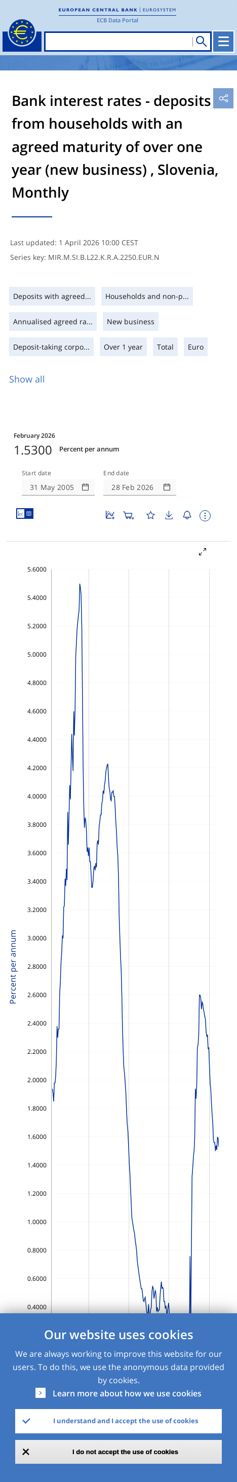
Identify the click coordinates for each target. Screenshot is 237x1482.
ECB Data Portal (117, 20)
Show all (27, 379)
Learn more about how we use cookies (127, 1393)
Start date (36, 473)
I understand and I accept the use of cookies (125, 1420)
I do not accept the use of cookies (125, 1452)
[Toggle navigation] (223, 41)
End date (116, 473)
